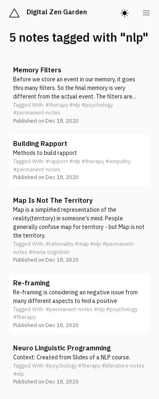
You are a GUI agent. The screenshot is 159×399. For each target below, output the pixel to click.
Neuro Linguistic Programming (62, 347)
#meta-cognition (49, 252)
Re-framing (31, 282)
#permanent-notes (36, 112)
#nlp (74, 104)
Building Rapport (40, 143)
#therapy (56, 104)
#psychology (97, 104)
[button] (79, 95)
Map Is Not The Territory (53, 200)
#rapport (56, 161)
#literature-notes (123, 365)
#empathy (117, 161)
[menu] (146, 13)
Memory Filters (37, 69)
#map (82, 243)
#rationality (59, 243)
